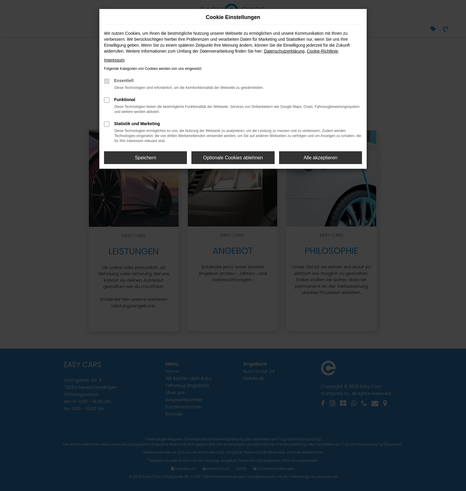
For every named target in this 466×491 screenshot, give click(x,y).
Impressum (114, 60)
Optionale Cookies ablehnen (233, 157)
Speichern (145, 157)
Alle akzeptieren (320, 157)
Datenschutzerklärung (284, 51)
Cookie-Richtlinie (322, 51)
